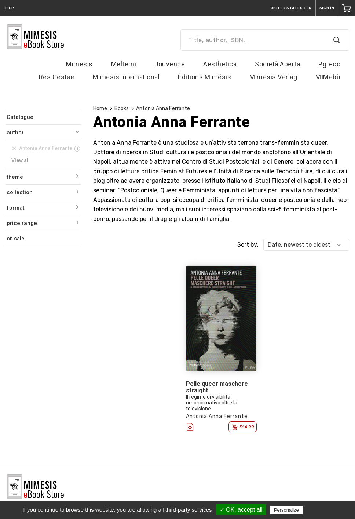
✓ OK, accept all (241, 510)
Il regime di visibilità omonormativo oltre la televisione (211, 402)
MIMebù (327, 77)
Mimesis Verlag (273, 77)
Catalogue (20, 117)
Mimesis (79, 64)
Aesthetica (220, 64)
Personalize (286, 510)
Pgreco (329, 64)
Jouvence (169, 64)
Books (121, 108)
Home (100, 108)
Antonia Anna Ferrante (163, 108)
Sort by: (248, 244)
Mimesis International (126, 77)
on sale (15, 239)
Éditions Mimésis (204, 77)
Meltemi (123, 64)
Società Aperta (277, 64)
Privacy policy (322, 510)
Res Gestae (56, 77)
